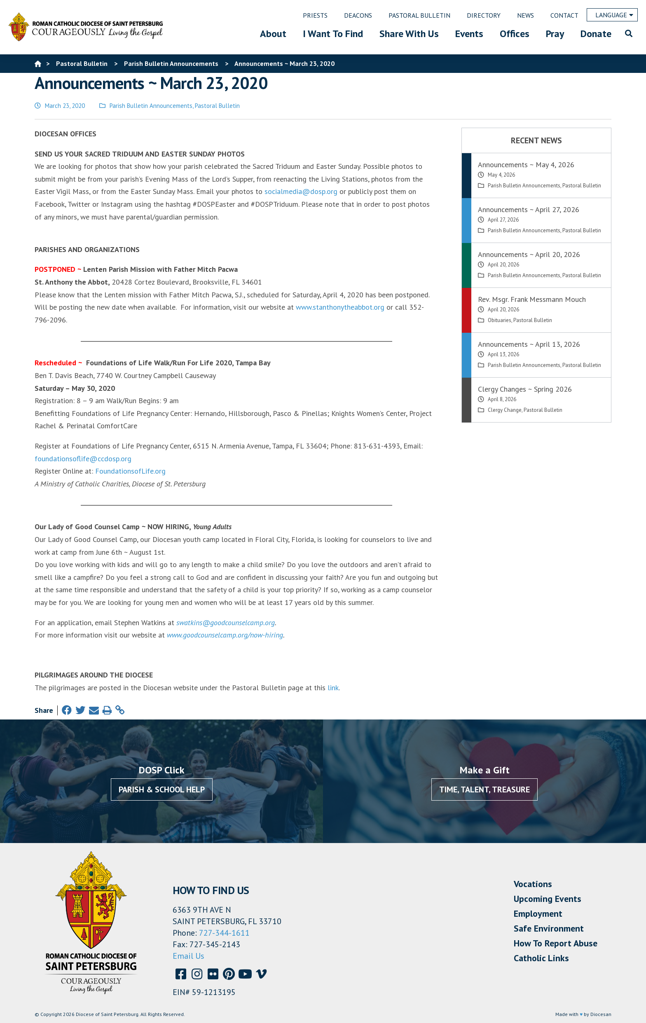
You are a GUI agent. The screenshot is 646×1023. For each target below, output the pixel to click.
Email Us (188, 956)
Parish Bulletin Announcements (151, 106)
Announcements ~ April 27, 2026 (528, 209)
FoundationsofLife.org (130, 471)
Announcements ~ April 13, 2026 (529, 344)
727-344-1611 (224, 932)
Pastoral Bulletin (217, 106)
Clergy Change (505, 409)
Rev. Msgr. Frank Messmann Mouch (532, 299)
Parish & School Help (162, 789)
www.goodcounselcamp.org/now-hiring (225, 635)
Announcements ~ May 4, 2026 (526, 164)
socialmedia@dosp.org (300, 191)
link (333, 687)
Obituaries (499, 320)
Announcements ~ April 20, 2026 (529, 254)
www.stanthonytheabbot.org (340, 307)
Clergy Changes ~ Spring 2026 (525, 389)
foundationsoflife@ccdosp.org (83, 458)
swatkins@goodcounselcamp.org (225, 622)
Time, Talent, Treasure (484, 789)
